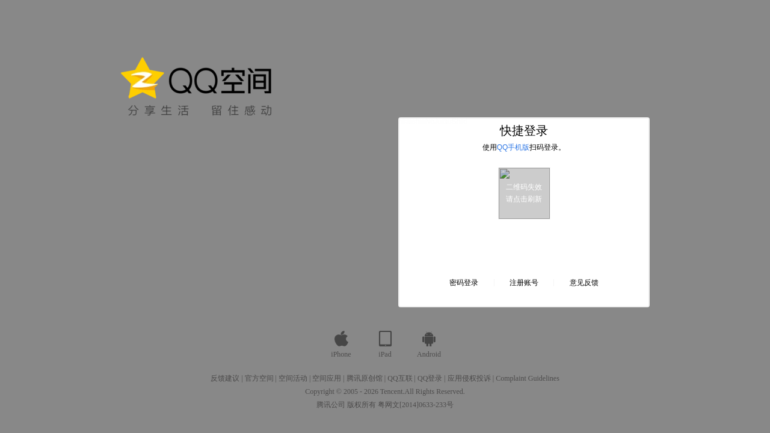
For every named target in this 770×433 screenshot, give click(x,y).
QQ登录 (429, 378)
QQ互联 (399, 378)
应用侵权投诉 (469, 378)
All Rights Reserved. (435, 391)
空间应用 (326, 378)
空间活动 (293, 378)
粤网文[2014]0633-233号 (416, 405)
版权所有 (361, 405)
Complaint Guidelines (527, 378)
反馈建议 (225, 378)
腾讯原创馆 (364, 378)
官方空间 (259, 378)
